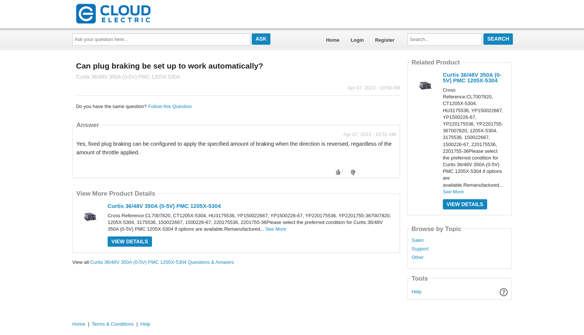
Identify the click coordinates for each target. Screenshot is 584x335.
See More (275, 229)
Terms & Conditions (113, 324)
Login (357, 40)
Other (418, 257)
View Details (129, 241)
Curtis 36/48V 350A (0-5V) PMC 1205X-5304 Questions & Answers (162, 262)
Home (332, 40)
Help (417, 291)
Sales (418, 240)
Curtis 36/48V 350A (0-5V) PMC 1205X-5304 (164, 206)
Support (420, 249)
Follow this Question (170, 106)
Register (384, 40)
